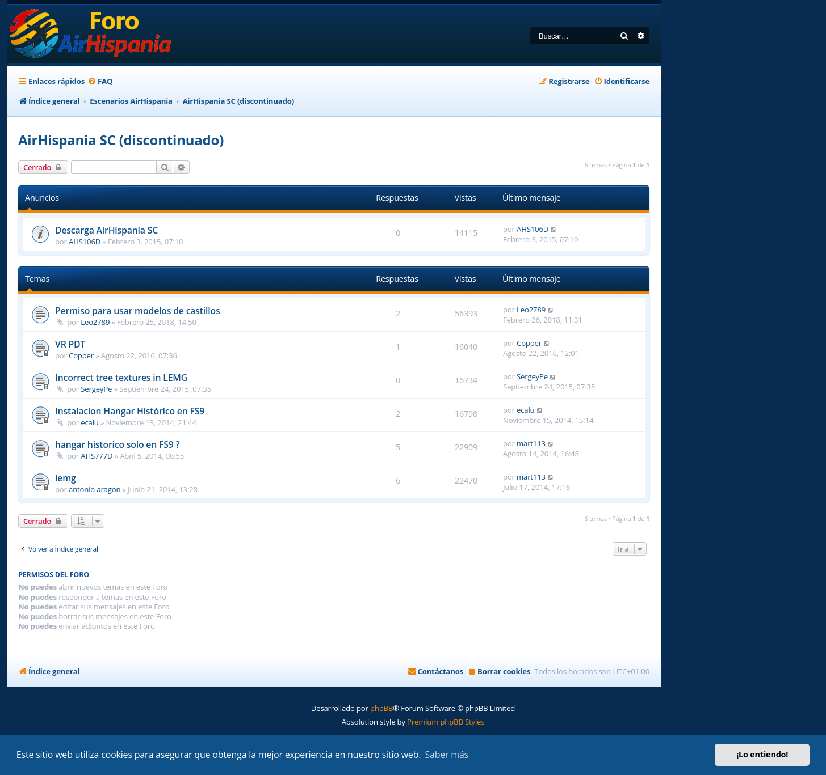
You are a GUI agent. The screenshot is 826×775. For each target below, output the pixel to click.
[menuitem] (99, 81)
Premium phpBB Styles (445, 722)
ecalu (89, 422)
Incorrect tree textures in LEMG (121, 377)
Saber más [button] (446, 754)
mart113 (531, 443)
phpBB (381, 708)
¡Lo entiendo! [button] (762, 754)
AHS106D (84, 241)
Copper (81, 355)
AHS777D (96, 456)
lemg (65, 478)
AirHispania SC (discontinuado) (121, 139)
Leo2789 (95, 322)
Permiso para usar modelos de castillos (137, 310)
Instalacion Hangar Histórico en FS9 (129, 411)
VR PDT (70, 344)
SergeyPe (96, 389)
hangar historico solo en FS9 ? (117, 444)
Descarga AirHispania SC (106, 230)
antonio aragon (94, 489)
